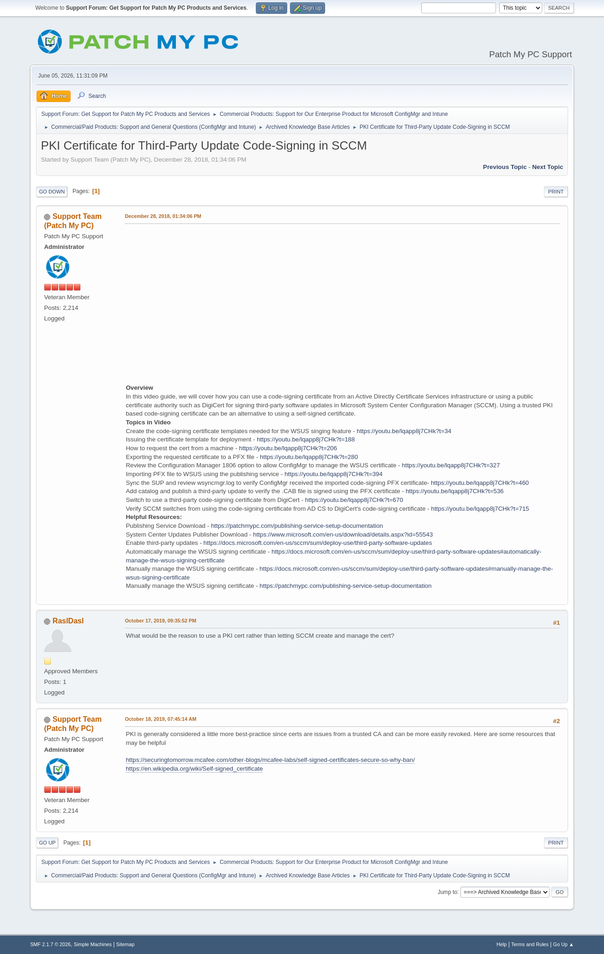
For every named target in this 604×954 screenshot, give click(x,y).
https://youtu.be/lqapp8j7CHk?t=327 (451, 465)
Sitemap (125, 944)
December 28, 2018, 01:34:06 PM (163, 216)
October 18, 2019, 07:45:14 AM (160, 719)
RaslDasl (68, 621)
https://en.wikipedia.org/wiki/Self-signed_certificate (194, 768)
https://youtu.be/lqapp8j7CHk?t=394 (333, 474)
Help (501, 944)
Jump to (448, 891)
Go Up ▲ (563, 944)
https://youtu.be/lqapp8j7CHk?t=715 (480, 508)
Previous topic (505, 166)
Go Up (47, 842)
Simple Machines (93, 944)
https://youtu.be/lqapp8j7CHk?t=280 (309, 456)
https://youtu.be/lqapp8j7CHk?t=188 (306, 439)
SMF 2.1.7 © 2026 (50, 944)
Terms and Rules (530, 944)
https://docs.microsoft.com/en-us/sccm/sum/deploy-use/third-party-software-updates (318, 542)
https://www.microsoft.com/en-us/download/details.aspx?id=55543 (343, 534)
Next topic (547, 166)
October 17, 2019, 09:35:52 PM (160, 620)
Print (556, 191)
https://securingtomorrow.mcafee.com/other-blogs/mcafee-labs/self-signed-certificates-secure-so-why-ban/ (270, 759)
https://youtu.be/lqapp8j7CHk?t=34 (403, 431)
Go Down (52, 191)
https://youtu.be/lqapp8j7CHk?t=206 (288, 448)
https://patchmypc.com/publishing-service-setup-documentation (297, 525)
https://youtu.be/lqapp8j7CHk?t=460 (480, 482)
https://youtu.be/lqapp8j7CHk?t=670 (354, 499)
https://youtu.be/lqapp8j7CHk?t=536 (454, 491)
